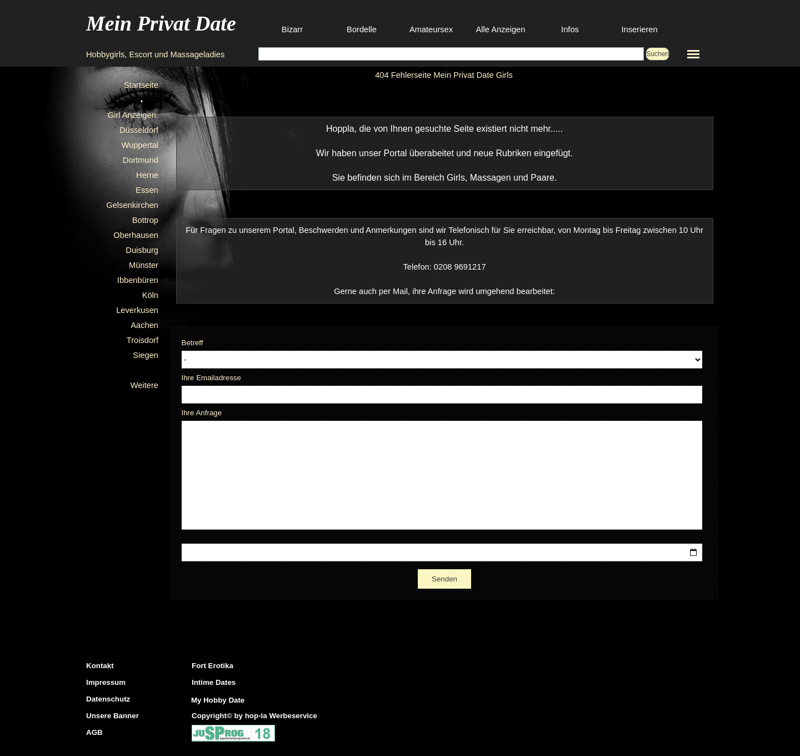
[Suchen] (451, 54)
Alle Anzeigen (501, 29)
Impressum (106, 682)
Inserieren (639, 29)
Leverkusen (137, 310)
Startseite (141, 85)
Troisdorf (142, 340)
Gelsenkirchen (132, 205)
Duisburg (142, 250)
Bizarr (292, 29)
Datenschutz (108, 699)
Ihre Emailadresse (211, 378)
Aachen (144, 325)
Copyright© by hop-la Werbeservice (254, 716)
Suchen (657, 54)
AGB (94, 732)
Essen (147, 190)
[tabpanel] (444, 153)
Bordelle (362, 29)
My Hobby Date (217, 700)
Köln (150, 295)
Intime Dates (214, 682)
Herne (147, 175)
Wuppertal (139, 145)
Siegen (145, 355)
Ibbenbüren (137, 280)
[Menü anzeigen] (693, 53)
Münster (143, 265)
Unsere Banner (112, 716)
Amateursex (431, 29)
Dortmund (140, 160)
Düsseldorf (138, 130)
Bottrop (145, 220)
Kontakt (100, 666)
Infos (570, 29)
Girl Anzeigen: (133, 115)
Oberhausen (135, 235)
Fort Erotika (212, 666)
